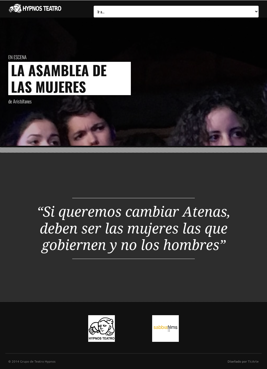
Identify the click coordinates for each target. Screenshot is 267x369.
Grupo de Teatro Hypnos (37, 361)
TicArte (253, 361)
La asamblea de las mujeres (59, 78)
